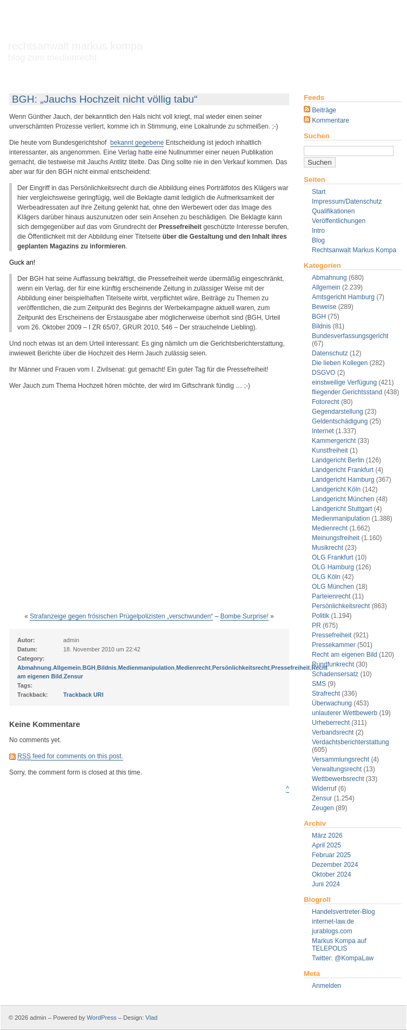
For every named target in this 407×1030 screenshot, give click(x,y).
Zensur (322, 798)
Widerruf (324, 788)
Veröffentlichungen (338, 221)
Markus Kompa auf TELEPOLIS (339, 944)
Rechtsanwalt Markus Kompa (75, 51)
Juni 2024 (326, 884)
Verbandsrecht (332, 732)
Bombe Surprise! (244, 616)
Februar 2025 (331, 855)
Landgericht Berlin (338, 460)
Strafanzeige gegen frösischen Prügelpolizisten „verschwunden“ (121, 616)
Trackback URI (83, 694)
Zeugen (323, 808)
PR (316, 625)
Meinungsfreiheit (335, 538)
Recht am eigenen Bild (344, 654)
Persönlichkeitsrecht (341, 606)
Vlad (151, 1017)
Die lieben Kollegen (340, 363)
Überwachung (332, 703)
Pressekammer (334, 645)
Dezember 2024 (335, 865)
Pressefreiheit (331, 635)
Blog (318, 240)
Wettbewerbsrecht (338, 779)
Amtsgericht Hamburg (343, 297)
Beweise (324, 307)
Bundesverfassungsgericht (350, 336)
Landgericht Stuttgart (342, 509)
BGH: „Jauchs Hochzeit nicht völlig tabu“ (104, 99)
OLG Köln (326, 577)
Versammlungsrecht (340, 759)
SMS (319, 684)
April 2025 (326, 845)
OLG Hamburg (333, 567)
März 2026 (327, 835)
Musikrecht (327, 547)
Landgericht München (343, 499)
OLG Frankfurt (332, 557)
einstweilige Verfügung (344, 382)
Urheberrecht (331, 722)
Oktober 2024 (331, 874)
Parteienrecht (331, 596)
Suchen (317, 136)
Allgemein (326, 287)
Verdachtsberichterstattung (350, 742)
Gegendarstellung (337, 411)
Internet (323, 431)
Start (318, 192)
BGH (319, 316)
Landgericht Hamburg (343, 479)
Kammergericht (334, 441)
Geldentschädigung (340, 421)
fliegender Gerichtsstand (347, 392)
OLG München (333, 586)
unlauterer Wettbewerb (344, 713)
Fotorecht (325, 402)
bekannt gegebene (137, 142)
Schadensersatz (335, 674)
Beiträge (320, 110)
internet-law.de (333, 921)
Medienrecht (330, 528)
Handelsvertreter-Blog (343, 911)
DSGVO (323, 372)
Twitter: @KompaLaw (342, 958)
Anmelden (326, 985)
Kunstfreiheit (330, 450)
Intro (318, 230)
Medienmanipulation (341, 518)
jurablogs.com (332, 931)
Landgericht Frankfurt (342, 470)
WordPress (101, 1017)
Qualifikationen (333, 211)
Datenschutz (330, 353)
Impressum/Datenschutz (347, 201)
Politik (320, 616)
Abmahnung (329, 277)
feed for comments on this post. (70, 756)
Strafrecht (326, 693)
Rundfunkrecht (333, 664)
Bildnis (321, 326)
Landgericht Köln (336, 489)
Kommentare (326, 120)
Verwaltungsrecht (337, 769)
